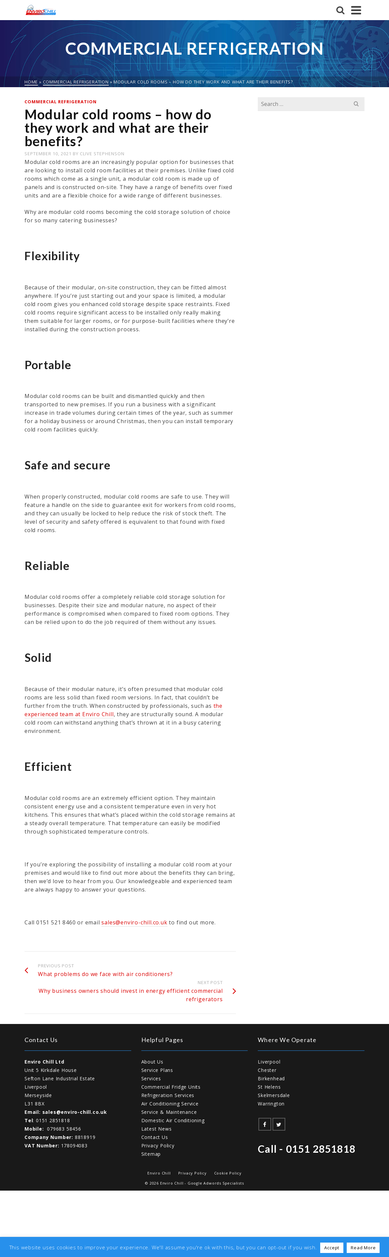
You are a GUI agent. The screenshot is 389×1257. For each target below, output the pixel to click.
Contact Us (154, 1137)
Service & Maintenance (169, 1112)
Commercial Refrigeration (61, 102)
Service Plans (157, 1070)
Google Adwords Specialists (216, 1183)
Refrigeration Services (168, 1095)
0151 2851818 (53, 1120)
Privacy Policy (158, 1145)
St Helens (269, 1087)
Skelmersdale (274, 1095)
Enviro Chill (159, 1173)
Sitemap (151, 1154)
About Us (152, 1062)
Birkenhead (271, 1078)
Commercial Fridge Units (171, 1087)
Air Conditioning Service (170, 1103)
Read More (363, 1248)
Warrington (271, 1103)
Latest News (156, 1129)
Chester (267, 1070)
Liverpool (269, 1062)
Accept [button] (331, 1248)
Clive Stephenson (102, 154)
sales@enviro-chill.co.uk (134, 922)
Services (151, 1078)
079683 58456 (64, 1129)
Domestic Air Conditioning (173, 1120)
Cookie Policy (228, 1173)
